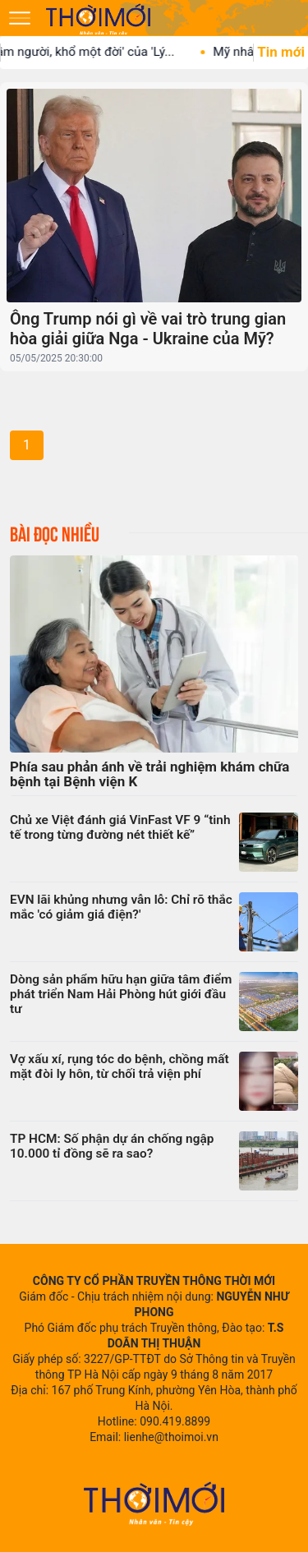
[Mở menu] (20, 18)
